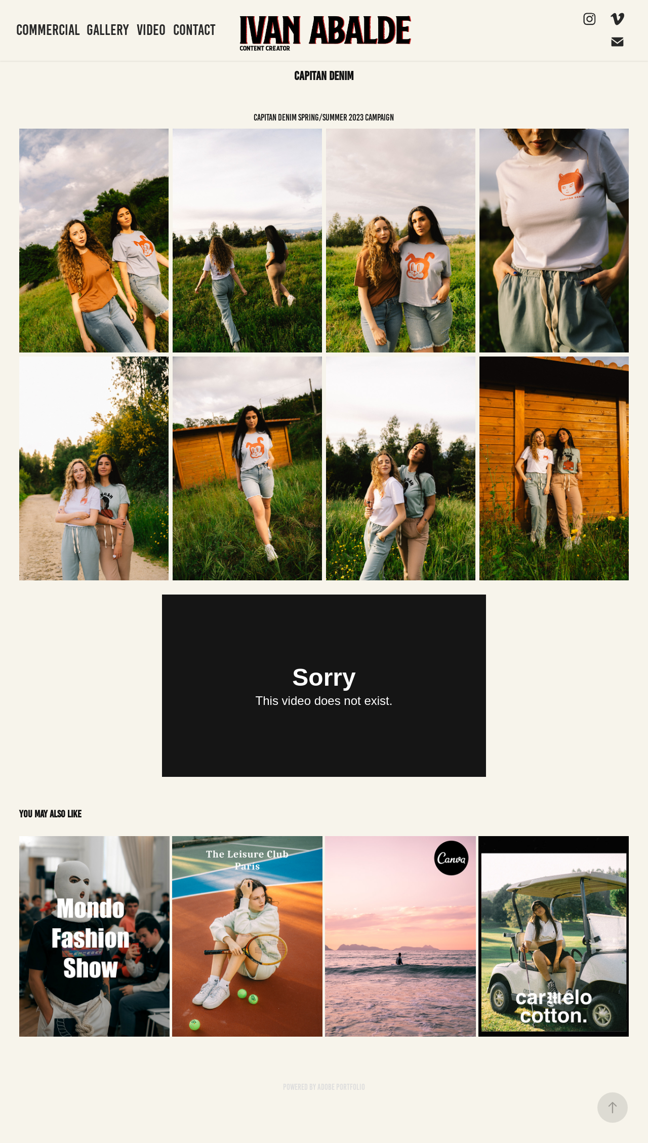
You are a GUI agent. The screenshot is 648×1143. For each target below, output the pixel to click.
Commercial (48, 30)
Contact (194, 30)
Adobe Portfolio (341, 1087)
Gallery (108, 30)
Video (151, 30)
